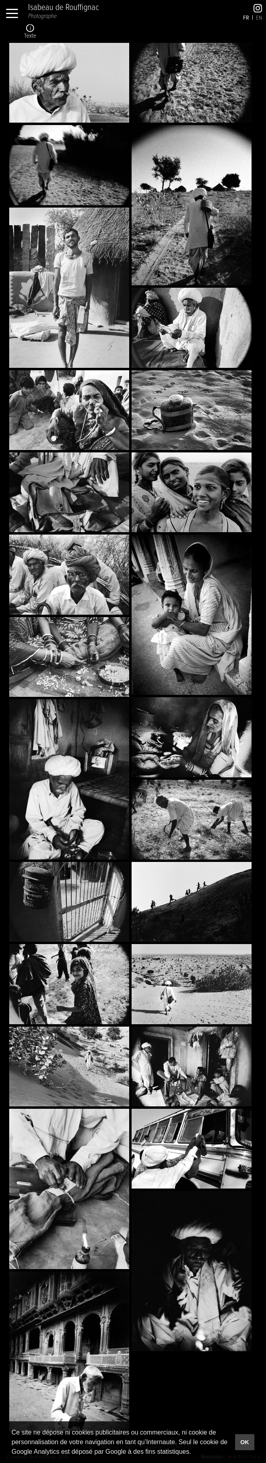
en (259, 17)
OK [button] (244, 1442)
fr (246, 17)
